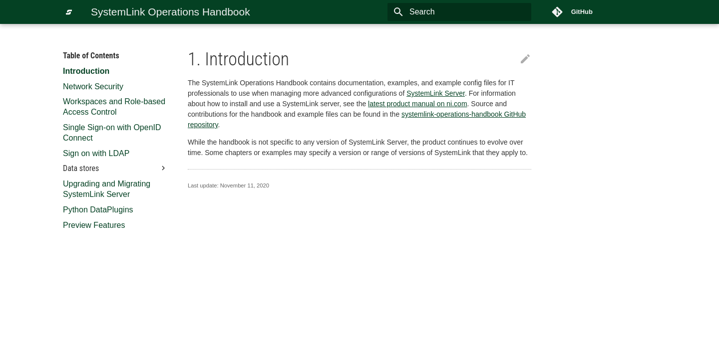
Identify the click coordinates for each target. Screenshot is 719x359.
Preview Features (94, 225)
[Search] (472, 12)
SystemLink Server (435, 93)
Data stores (115, 168)
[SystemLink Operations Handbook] (69, 12)
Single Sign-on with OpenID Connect (112, 132)
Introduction (86, 71)
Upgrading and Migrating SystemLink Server (106, 189)
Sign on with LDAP (96, 153)
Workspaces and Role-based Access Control (114, 106)
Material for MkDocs (122, 348)
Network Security (93, 86)
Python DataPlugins (98, 209)
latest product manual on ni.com (417, 104)
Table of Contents (91, 55)
